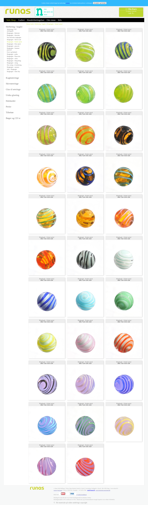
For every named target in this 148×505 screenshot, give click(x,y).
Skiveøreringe (12, 83)
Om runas (51, 20)
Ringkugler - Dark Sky (13, 71)
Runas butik (30, 24)
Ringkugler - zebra (12, 58)
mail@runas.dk (91, 490)
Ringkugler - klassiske (13, 35)
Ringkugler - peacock (13, 46)
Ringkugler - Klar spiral (14, 44)
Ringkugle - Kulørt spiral (46, 29)
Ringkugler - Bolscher (13, 33)
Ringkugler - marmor (13, 67)
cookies (68, 3)
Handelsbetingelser (35, 20)
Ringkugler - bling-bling (14, 61)
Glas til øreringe (13, 89)
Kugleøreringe (12, 78)
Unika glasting (12, 95)
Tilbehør (10, 112)
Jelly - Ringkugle (12, 69)
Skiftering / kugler (14, 26)
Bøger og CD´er (13, 118)
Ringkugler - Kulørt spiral (14, 42)
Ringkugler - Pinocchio (13, 56)
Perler (8, 106)
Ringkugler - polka (12, 54)
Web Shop (11, 20)
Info (60, 20)
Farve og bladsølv (12, 52)
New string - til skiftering (14, 65)
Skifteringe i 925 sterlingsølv (12, 30)
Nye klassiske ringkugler (14, 37)
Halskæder (11, 101)
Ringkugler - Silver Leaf (14, 39)
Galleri (21, 20)
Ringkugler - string (12, 63)
